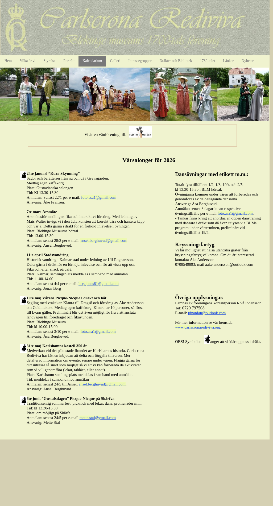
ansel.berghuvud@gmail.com (103, 240)
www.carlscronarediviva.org (197, 327)
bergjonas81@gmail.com (98, 283)
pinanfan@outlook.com (207, 313)
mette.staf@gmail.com (98, 418)
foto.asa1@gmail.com (98, 197)
